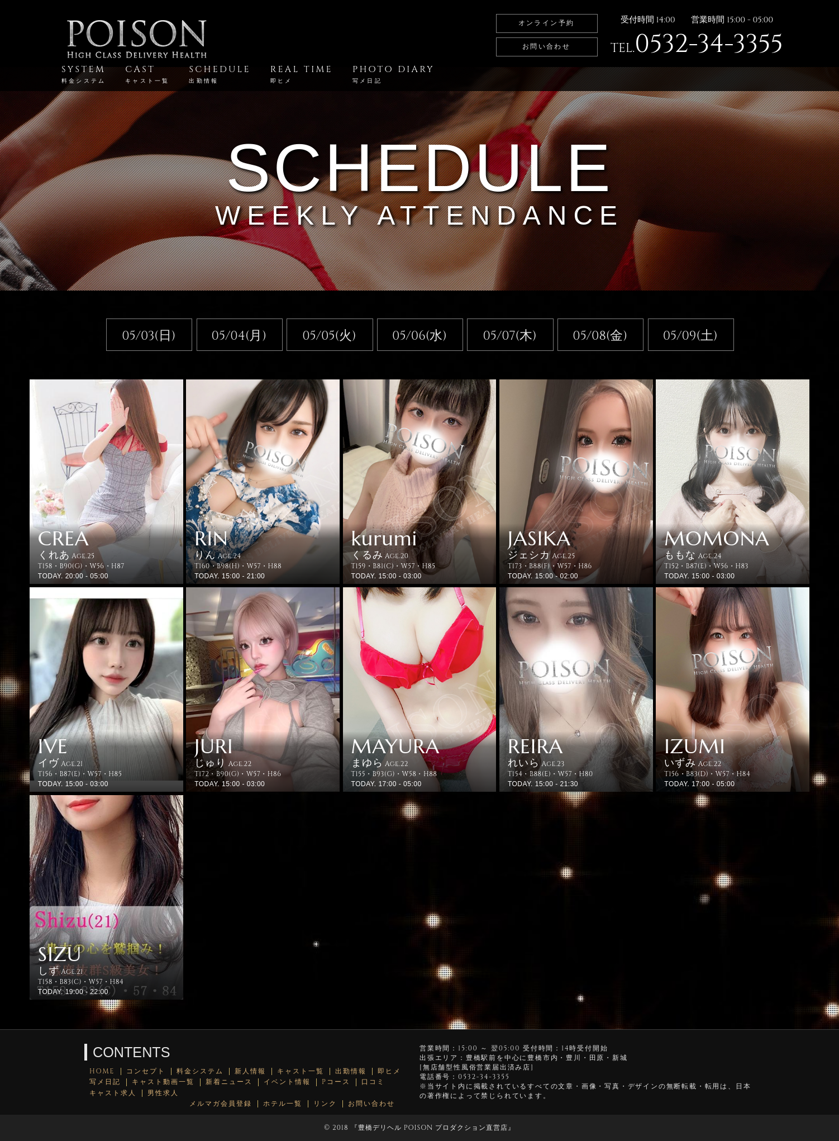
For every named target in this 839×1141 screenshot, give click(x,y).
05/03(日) (148, 335)
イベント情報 (287, 1082)
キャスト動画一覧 (163, 1082)
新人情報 (250, 1071)
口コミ (373, 1082)
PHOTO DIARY (393, 74)
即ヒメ (389, 1071)
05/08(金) (600, 335)
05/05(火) (329, 335)
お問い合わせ (546, 46)
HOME (102, 1071)
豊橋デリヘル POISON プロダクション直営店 (433, 1127)
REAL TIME (301, 74)
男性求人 (163, 1093)
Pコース (336, 1082)
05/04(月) (239, 335)
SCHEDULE (219, 74)
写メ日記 (105, 1082)
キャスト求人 (112, 1093)
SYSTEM (83, 74)
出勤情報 (350, 1071)
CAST (147, 74)
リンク (325, 1103)
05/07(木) (509, 335)
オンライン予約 (546, 22)
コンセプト (145, 1071)
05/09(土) (690, 335)
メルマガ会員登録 (220, 1103)
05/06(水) (419, 335)
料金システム (200, 1071)
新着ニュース (229, 1082)
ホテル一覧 (282, 1103)
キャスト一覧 (300, 1071)
